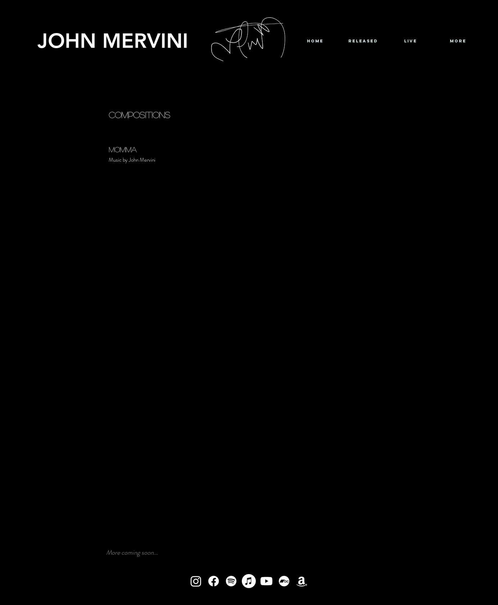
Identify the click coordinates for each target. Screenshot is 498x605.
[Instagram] (196, 581)
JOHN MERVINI (112, 40)
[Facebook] (214, 581)
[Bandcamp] (284, 581)
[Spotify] (231, 581)
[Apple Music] (249, 581)
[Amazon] (302, 581)
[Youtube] (266, 581)
